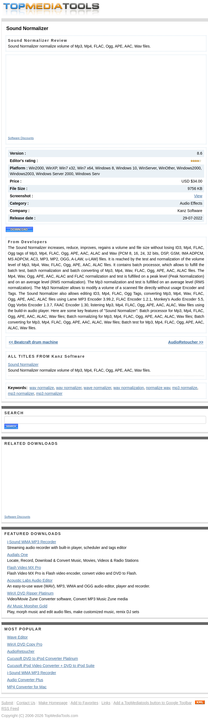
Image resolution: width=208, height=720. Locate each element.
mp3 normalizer (21, 393)
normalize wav (158, 388)
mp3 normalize (184, 388)
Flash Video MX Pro (24, 567)
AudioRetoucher (20, 651)
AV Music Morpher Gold (27, 606)
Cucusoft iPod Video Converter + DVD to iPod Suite (51, 665)
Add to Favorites (84, 703)
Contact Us (25, 703)
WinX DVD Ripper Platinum (30, 593)
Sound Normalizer (23, 364)
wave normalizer (97, 388)
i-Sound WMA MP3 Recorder (31, 542)
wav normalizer (69, 388)
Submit (7, 703)
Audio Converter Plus (25, 680)
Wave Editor (17, 637)
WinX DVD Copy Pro (24, 644)
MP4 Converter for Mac (27, 687)
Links (105, 703)
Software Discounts (21, 138)
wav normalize (41, 388)
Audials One (17, 555)
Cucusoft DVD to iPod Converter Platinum (42, 658)
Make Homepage (53, 703)
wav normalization (128, 388)
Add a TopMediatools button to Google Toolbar (152, 703)
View (198, 196)
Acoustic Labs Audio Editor (30, 580)
